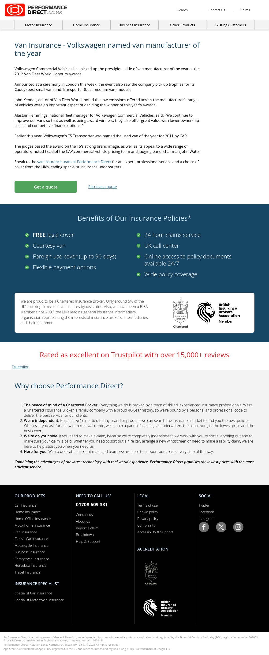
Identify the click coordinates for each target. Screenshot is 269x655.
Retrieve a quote (102, 186)
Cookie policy (147, 511)
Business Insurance (134, 25)
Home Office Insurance (33, 518)
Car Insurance (25, 505)
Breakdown (85, 534)
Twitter (204, 505)
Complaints (146, 525)
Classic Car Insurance (31, 538)
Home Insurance (28, 511)
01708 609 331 (92, 504)
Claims (245, 10)
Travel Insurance (28, 572)
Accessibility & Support (155, 532)
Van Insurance (26, 532)
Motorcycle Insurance (32, 545)
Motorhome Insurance (32, 525)
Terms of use (147, 505)
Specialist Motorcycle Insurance (39, 599)
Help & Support (88, 541)
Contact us (84, 514)
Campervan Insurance (32, 558)
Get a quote (45, 187)
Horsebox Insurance (30, 565)
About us (83, 521)
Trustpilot (20, 367)
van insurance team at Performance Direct (74, 161)
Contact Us (217, 10)
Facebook (206, 511)
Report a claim (87, 528)
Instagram (206, 518)
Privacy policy (147, 518)
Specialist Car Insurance (33, 593)
